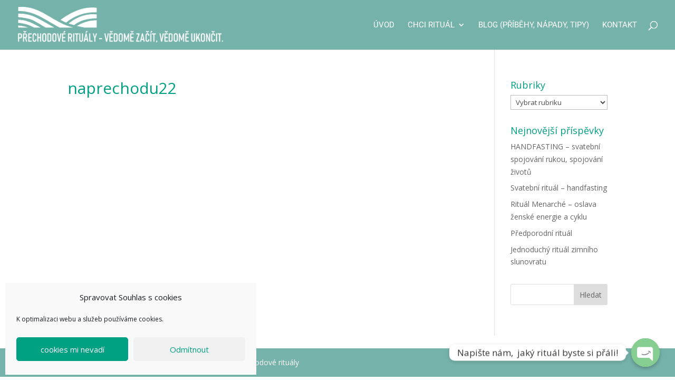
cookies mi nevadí (72, 349)
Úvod (383, 25)
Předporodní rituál (541, 233)
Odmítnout (189, 349)
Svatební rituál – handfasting (558, 188)
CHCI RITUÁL (431, 25)
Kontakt (619, 25)
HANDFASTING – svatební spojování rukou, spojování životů (556, 159)
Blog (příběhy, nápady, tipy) (533, 25)
